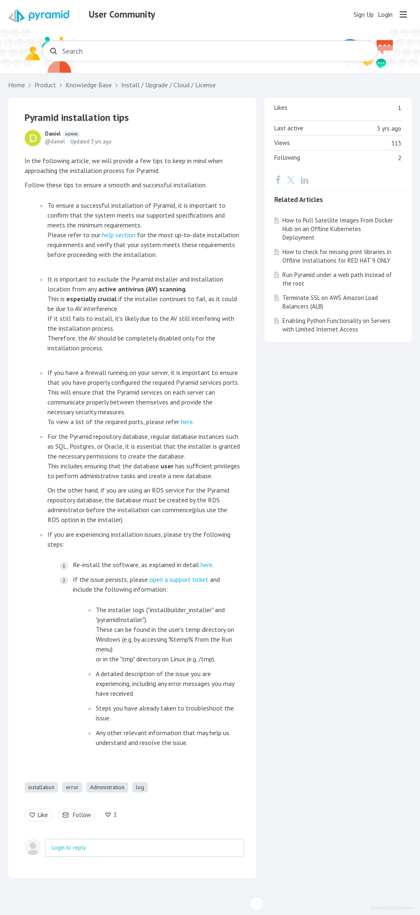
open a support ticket (178, 579)
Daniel (62, 134)
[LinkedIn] (304, 179)
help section (118, 235)
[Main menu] (403, 14)
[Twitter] (291, 179)
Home (16, 85)
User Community (122, 14)
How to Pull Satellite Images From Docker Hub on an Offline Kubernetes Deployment (337, 228)
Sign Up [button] (364, 14)
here (187, 422)
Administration (107, 787)
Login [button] (385, 14)
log (140, 787)
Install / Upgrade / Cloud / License (168, 85)
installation (41, 787)
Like (43, 815)
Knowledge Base (88, 85)
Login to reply (69, 847)
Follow (82, 815)
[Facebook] (278, 179)
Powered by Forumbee (392, 907)
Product (45, 85)
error (72, 787)
